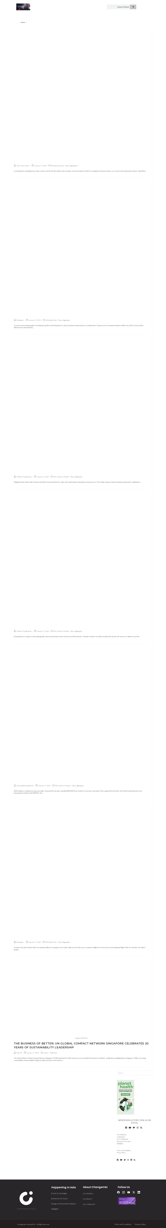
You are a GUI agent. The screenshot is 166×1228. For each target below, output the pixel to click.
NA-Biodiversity (51, 320)
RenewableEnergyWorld (24, 786)
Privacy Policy (121, 1153)
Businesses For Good (123, 1141)
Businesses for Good (59, 1198)
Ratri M (19, 1053)
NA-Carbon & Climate (61, 477)
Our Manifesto (121, 1135)
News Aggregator (72, 166)
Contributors (121, 1137)
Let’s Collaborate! (122, 1139)
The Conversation (22, 166)
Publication (53, 1053)
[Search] (133, 7)
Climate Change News (24, 477)
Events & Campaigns (59, 1193)
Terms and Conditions (124, 1150)
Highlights (120, 1144)
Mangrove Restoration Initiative (63, 1203)
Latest (46, 1053)
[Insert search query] (134, 1073)
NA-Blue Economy (57, 166)
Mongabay (20, 320)
